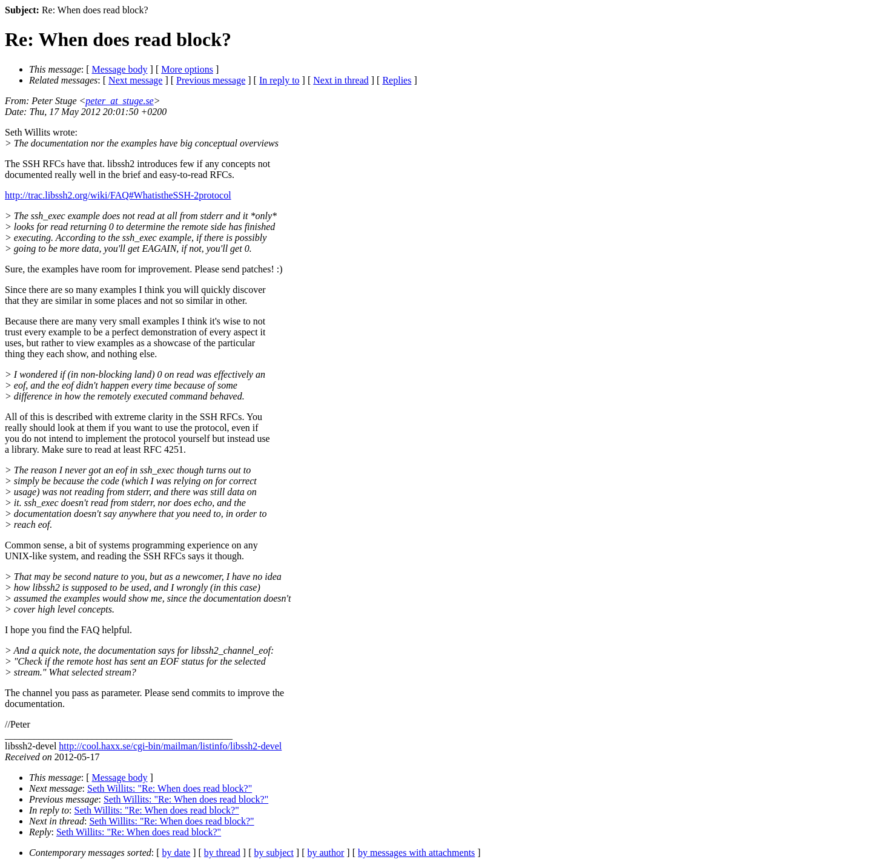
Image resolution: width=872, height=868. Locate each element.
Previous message (210, 80)
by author (325, 852)
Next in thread (341, 80)
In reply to (279, 80)
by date (176, 852)
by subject (274, 852)
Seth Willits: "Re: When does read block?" (169, 788)
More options (187, 69)
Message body (120, 69)
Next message (135, 80)
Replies (396, 80)
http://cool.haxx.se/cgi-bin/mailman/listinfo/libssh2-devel (170, 746)
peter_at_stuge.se (119, 101)
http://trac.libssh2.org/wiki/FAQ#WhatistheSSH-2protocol (118, 195)
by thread (222, 852)
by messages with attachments (416, 852)
